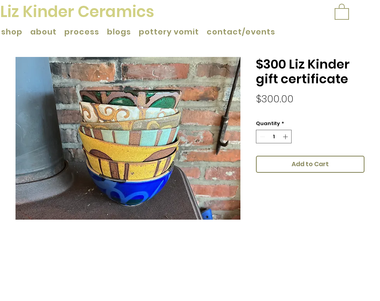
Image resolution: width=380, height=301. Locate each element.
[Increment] (286, 136)
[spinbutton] (274, 136)
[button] (342, 11)
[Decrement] (261, 136)
